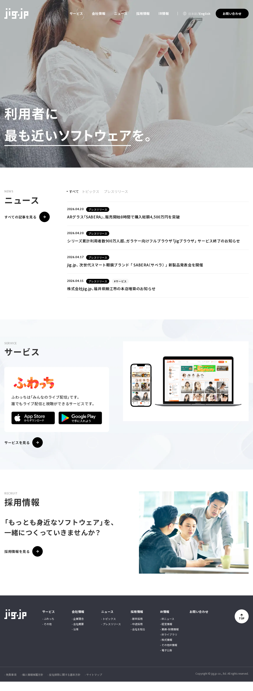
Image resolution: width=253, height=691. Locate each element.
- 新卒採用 (137, 628)
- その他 (47, 633)
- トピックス (108, 628)
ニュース (120, 13)
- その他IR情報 (168, 654)
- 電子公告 (166, 660)
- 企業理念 (78, 628)
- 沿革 (75, 639)
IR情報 (164, 13)
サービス (76, 13)
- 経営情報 (166, 633)
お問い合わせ (199, 621)
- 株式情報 (166, 649)
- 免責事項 (10, 684)
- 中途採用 (137, 633)
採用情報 (143, 13)
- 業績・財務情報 (169, 639)
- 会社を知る (138, 639)
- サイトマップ (93, 684)
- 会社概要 (78, 633)
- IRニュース (167, 628)
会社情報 (98, 13)
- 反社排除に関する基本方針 (64, 684)
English (204, 13)
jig (16, 13)
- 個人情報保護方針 (32, 684)
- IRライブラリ (168, 644)
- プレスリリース (111, 633)
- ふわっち (48, 628)
